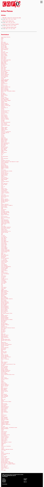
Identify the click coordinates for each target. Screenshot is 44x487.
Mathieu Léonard (4, 315)
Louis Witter (4, 287)
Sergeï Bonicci (4, 408)
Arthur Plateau (4, 80)
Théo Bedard (3, 433)
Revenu (2, 392)
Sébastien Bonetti (5, 406)
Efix (2, 157)
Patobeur (3, 365)
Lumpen (2, 289)
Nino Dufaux (3, 348)
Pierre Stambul (4, 373)
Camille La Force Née (5, 105)
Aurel (2, 84)
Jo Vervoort (3, 236)
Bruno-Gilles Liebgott (6, 100)
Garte (2, 198)
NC (1, 341)
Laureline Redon (4, 267)
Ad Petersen (3, 45)
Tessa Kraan (3, 432)
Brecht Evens (4, 97)
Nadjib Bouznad (4, 336)
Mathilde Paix (4, 316)
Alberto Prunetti (4, 48)
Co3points (3, 130)
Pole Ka (2, 379)
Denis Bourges (4, 148)
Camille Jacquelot (5, 104)
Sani (2, 402)
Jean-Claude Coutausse (6, 227)
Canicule (3, 106)
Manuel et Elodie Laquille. (7, 298)
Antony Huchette (4, 75)
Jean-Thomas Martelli (5, 37)
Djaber (2, 151)
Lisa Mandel (3, 281)
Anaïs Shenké (4, 67)
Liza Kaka (3, 283)
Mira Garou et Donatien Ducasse (8, 327)
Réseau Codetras (4, 391)
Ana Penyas (3, 65)
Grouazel (3, 210)
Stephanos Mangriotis (5, 424)
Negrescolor (3, 342)
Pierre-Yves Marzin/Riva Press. (8, 374)
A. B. (2, 40)
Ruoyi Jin (3, 399)
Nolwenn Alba (4, 351)
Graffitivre (3, 209)
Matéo (2, 314)
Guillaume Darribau (5, 212)
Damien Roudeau (4, 139)
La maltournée (4, 260)
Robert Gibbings (4, 395)
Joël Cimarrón (4, 237)
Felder (2, 180)
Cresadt (2, 135)
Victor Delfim (4, 456)
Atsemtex (3, 82)
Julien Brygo (4, 243)
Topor (2, 445)
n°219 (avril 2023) (11, 25)
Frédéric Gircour (4, 191)
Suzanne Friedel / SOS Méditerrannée (9, 427)
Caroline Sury (4, 111)
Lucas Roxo (3, 288)
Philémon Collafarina (5, 370)
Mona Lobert (3, 328)
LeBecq (2, 271)
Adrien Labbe (4, 46)
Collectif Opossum (5, 132)
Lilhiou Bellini (4, 279)
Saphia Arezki (4, 403)
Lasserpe (3, 263)
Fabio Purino (4, 177)
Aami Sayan (3, 42)
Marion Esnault (4, 309)
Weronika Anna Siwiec (5, 461)
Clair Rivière (4, 123)
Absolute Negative (5, 44)
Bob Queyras (3, 94)
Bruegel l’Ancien (4, 98)
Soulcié (2, 420)
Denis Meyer (3, 149)
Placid (2, 376)
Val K (2, 451)
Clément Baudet (4, 127)
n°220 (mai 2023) (10, 22)
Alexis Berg (3, 53)
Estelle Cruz (4, 172)
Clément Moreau (4, 129)
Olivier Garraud (4, 354)
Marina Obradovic (4, 307)
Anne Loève (3, 69)
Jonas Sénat (3, 238)
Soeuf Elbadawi (4, 417)
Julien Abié (3, 242)
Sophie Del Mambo (4, 419)
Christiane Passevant (5, 122)
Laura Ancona (4, 264)
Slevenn (2, 416)
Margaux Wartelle (4, 301)
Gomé (2, 208)
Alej (2, 50)
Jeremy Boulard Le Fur (6, 231)
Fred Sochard (4, 190)
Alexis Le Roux (4, 55)
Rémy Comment (4, 389)
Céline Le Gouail (4, 118)
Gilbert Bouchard (4, 204)
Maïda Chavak (4, 292)
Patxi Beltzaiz (4, 367)
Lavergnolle (3, 269)
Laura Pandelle (4, 265)
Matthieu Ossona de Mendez (6, 319)
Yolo (2, 469)
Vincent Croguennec (5, 458)
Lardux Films (4, 262)
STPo (2, 425)
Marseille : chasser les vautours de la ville (11, 17)
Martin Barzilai (4, 311)
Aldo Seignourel (4, 49)
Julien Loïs (3, 245)
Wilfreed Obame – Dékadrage (7, 462)
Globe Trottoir (4, 207)
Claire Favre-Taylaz (5, 125)
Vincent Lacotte (4, 459)
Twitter (3, 478)
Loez (2, 285)
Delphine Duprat (4, 147)
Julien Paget (4, 246)
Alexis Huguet (4, 54)
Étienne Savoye (4, 174)
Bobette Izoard (4, 95)
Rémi (2, 387)
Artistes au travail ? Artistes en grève (10, 24)
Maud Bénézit (4, 320)
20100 (2, 38)
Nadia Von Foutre (4, 335)
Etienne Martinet (4, 173)
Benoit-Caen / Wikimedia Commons (8, 91)
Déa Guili (3, 146)
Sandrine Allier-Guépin (6, 401)
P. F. (2, 360)
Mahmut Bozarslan (4, 291)
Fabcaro (2, 176)
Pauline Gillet (4, 368)
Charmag (2, 120)
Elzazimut (3, 163)
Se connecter (4, 484)
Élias (2, 159)
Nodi (2, 350)
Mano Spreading (4, 297)
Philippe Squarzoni (5, 371)
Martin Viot (3, 312)
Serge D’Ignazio (4, 407)
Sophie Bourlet (4, 418)
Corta (2, 134)
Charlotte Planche (5, 119)
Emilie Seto (3, 164)
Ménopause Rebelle (5, 324)
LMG (2, 284)
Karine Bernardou (4, 255)
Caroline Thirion (4, 112)
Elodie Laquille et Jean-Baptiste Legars (10, 161)
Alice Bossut (4, 57)
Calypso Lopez (4, 101)
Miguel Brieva (4, 326)
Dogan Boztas (4, 152)
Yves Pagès (3, 470)
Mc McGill (3, 322)
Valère (2, 452)
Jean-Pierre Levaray (5, 228)
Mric (2, 333)
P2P (2, 361)
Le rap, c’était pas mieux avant (9, 27)
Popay (2, 380)
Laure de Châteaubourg (6, 266)
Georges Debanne (4, 201)
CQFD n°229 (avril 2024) (11, 19)
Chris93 (2, 121)
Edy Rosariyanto (4, 156)
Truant (2, 448)
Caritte (2, 109)
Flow (2, 185)
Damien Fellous (4, 138)
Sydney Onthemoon (4, 428)
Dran (2, 154)
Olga (2, 353)
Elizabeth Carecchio (5, 160)
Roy (2, 398)
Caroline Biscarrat (5, 110)
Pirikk (2, 375)
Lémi (2, 274)
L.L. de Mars (4, 259)
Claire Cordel (4, 124)
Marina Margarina (4, 306)
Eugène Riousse (4, 175)
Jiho (2, 233)
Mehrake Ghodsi (4, 323)
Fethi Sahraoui (4, 183)
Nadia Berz (3, 334)
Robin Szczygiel (4, 396)
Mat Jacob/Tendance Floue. (6, 313)
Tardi (2, 430)
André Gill (3, 68)
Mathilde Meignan (4, 317)
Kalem (2, 253)
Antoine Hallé (4, 73)
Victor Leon (3, 457)
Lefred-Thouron (4, 272)
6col (2, 39)
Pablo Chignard (4, 362)
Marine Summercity (5, 308)
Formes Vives (4, 188)
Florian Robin (4, 184)
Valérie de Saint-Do (5, 453)
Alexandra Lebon (4, 52)
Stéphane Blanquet (5, 422)
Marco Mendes (4, 300)
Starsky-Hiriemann (5, 421)
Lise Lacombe (4, 282)
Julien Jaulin (4, 244)
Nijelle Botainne (4, 347)
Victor (2, 455)
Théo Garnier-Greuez (5, 434)
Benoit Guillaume (4, 90)
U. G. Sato (3, 450)
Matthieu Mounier (4, 318)
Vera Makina (3, 454)
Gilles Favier (4, 206)
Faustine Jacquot (4, 178)
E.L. (2, 155)
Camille (2, 102)
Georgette (3, 202)
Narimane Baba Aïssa (5, 339)
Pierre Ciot (3, 372)
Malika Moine (4, 294)
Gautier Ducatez (4, 199)
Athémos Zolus (4, 81)
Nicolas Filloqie (4, 345)
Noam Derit (3, 349)
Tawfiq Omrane (4, 431)
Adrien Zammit (4, 47)
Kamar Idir (3, 254)
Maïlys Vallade (4, 293)
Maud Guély (3, 321)
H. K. (2, 215)
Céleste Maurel (4, 117)
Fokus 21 (3, 186)
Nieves (2, 346)
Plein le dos (4, 377)
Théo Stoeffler (4, 435)
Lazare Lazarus (4, 270)
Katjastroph (3, 256)
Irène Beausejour (4, 219)
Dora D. (2, 153)
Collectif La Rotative (6, 131)
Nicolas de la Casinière (6, 344)
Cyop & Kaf (3, 137)
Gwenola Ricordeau (5, 214)
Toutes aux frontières (6, 446)
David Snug (3, 145)
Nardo (2, 338)
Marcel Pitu (3, 299)
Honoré (2, 218)
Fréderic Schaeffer (5, 192)
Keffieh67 (3, 257)
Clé (2, 126)
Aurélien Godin (4, 85)
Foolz (2, 187)
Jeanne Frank (4, 229)
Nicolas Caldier (4, 343)
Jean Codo (3, 226)
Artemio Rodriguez (5, 79)
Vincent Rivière (4, 460)
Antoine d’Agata (4, 72)
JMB (2, 234)
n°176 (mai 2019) (10, 28)
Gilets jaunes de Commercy (6, 205)
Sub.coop (3, 426)
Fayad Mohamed (4, 179)
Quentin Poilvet (4, 386)
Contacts (25, 478)
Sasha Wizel (3, 405)
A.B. (2, 41)
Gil (2, 203)
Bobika (2, 96)
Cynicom (2, 136)
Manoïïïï (3, 295)
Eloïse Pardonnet (4, 162)
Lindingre (3, 280)
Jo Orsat (3, 235)
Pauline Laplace (4, 369)
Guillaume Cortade (5, 211)
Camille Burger (4, 103)
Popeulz (2, 381)
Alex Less (3, 51)
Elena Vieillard (4, 158)
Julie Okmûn (3, 240)
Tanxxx (2, 429)
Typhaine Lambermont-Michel (7, 449)
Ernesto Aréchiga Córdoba (6, 171)
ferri (2, 182)
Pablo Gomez (3, 363)
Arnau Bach (3, 77)
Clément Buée (4, 128)
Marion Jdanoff (4, 310)
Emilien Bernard (4, 165)
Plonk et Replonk (4, 378)
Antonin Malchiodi (5, 74)
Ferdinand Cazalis (5, 181)
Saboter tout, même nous (8, 21)
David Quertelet (4, 144)
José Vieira (3, 239)
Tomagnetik (3, 443)
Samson (2, 400)
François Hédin (4, 189)
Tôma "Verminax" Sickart (6, 442)
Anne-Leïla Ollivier (5, 70)
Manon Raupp (3, 296)
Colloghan (3, 133)
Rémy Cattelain (4, 388)
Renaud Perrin (4, 390)
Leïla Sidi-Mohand (5, 273)
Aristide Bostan (4, 76)
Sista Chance (4, 415)
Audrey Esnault (4, 83)
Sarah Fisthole (4, 404)
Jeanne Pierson (4, 230)
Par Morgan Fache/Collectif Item (8, 364)
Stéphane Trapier (4, 423)
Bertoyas (3, 93)
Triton (2, 447)
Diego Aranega (4, 150)
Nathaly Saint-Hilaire (6, 340)
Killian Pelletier (5, 258)
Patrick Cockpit (4, 366)
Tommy (2, 444)
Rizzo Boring (4, 394)
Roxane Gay (3, 397)
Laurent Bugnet (4, 268)
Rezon (2, 393)
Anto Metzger (4, 71)
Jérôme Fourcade (4, 232)
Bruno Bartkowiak (4, 99)
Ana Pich (3, 66)
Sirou (2, 414)
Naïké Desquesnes (4, 337)
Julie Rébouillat (4, 241)
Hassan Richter (4, 216)
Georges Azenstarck (5, 200)
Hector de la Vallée (5, 217)
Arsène (2, 78)
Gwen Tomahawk (4, 213)
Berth (2, 92)
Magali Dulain (4, 290)
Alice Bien (3, 56)
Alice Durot (3, 58)
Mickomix (3, 325)
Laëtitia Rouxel (4, 261)
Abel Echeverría (4, 43)
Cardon (2, 108)
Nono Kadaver (4, 352)
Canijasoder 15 (4, 107)
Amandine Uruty (4, 64)
